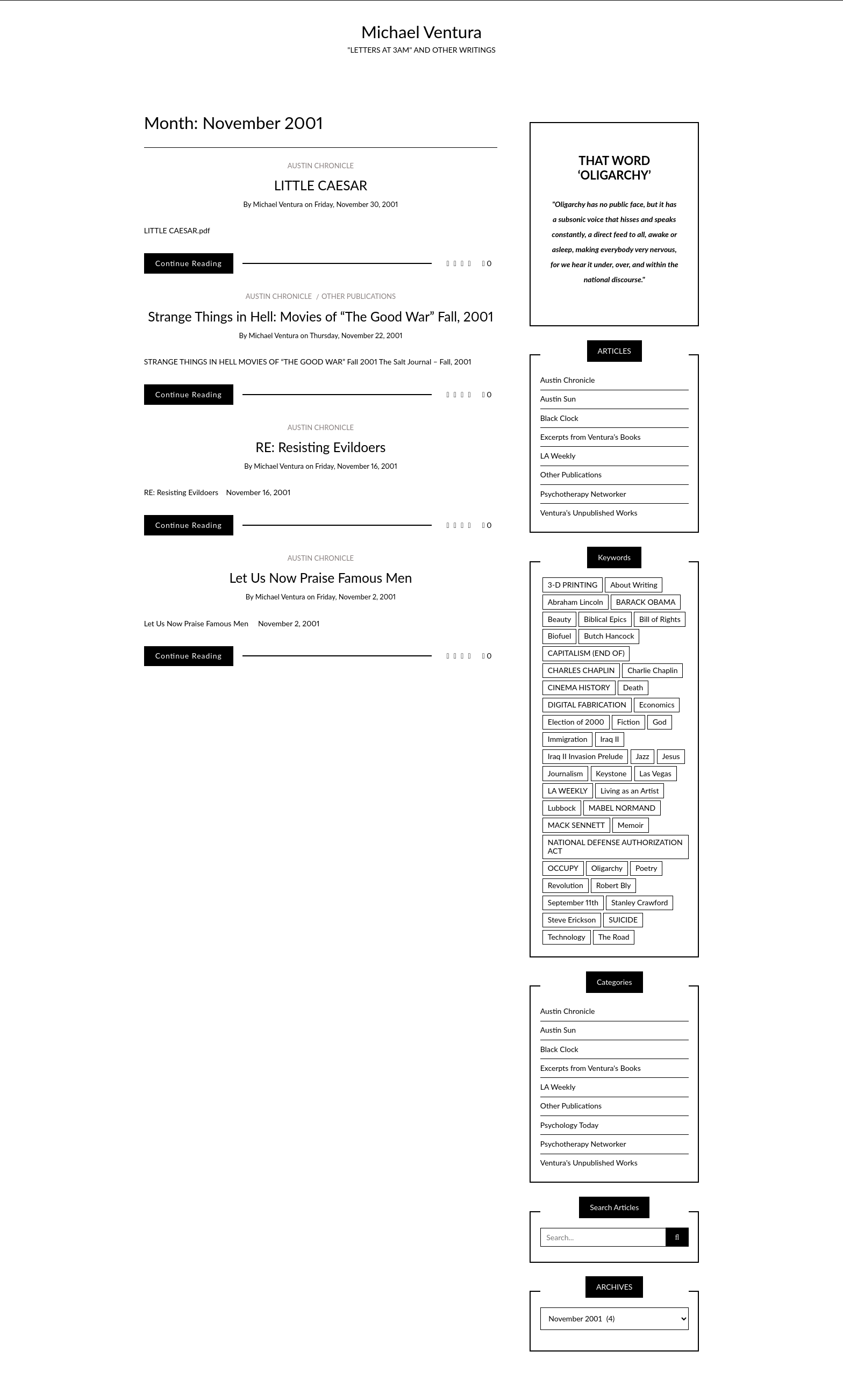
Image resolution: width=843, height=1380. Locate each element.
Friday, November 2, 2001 (356, 596)
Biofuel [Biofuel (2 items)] (559, 635)
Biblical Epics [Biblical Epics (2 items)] (605, 619)
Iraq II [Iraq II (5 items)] (609, 738)
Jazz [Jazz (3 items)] (642, 756)
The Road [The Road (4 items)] (614, 936)
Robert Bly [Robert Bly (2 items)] (613, 885)
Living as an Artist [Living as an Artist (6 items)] (630, 790)
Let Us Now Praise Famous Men (320, 577)
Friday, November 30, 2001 (356, 204)
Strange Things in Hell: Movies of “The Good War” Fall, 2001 (320, 316)
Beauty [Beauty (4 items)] (559, 619)
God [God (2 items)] (660, 721)
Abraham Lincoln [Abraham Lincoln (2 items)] (575, 601)
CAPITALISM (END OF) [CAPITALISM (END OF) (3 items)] (586, 652)
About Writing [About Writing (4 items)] (634, 584)
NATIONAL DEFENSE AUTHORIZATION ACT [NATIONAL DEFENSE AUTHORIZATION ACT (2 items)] (615, 847)
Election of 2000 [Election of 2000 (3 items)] (576, 721)
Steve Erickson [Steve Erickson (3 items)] (572, 919)
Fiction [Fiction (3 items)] (628, 721)
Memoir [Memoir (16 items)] (631, 825)
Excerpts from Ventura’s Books (590, 436)
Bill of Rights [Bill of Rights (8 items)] (660, 619)
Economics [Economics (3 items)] (657, 704)
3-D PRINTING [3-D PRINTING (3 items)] (572, 584)
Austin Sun (558, 398)
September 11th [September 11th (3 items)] (573, 902)
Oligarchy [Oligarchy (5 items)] (607, 868)
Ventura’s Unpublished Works (589, 512)
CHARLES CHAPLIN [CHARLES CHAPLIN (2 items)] (581, 670)
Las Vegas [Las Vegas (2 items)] (655, 773)
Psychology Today (569, 1124)
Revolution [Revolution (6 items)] (565, 885)
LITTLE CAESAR (320, 185)
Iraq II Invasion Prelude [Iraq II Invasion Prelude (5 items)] (585, 756)
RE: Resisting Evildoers (320, 447)
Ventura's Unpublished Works (589, 1162)
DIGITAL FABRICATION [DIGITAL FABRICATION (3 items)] (587, 704)
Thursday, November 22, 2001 (356, 335)
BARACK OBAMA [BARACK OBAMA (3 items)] (646, 601)
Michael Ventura (421, 32)
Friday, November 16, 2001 (356, 466)
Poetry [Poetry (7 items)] (646, 868)
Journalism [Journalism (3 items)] (565, 773)
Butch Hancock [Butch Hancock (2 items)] (609, 635)
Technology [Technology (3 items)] (566, 936)
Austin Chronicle (321, 165)
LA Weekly (558, 455)
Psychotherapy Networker (583, 493)
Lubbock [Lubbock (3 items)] (562, 807)
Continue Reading (188, 263)
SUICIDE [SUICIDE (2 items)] (623, 919)
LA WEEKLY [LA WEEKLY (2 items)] (568, 790)
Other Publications (359, 296)
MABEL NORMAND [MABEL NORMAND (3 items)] (622, 807)
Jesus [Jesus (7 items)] (671, 756)
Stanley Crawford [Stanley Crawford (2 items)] (639, 902)
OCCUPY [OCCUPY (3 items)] (563, 868)
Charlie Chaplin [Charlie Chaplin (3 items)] (652, 670)
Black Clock (559, 418)
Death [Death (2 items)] (633, 687)
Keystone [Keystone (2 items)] (611, 773)
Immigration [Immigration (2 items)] (568, 738)
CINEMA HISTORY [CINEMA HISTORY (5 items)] (579, 687)
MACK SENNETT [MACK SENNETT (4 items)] (576, 825)
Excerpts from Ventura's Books (590, 1067)
